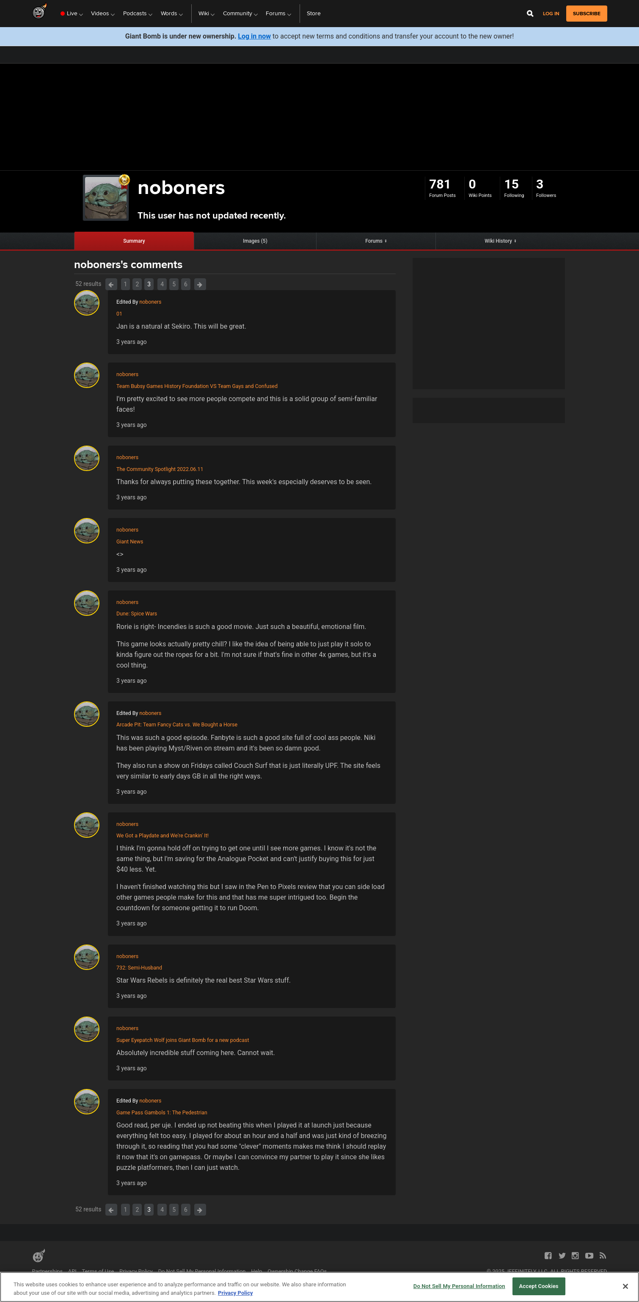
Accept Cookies (539, 1286)
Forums (374, 241)
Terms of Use (98, 1271)
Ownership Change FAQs (297, 1271)
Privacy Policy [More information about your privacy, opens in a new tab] (235, 1293)
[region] (319, 1287)
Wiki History (498, 241)
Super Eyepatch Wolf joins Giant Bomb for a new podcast (182, 1040)
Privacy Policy (136, 1271)
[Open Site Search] (530, 13)
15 (511, 184)
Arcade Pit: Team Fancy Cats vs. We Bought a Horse (176, 724)
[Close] (625, 1286)
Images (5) (255, 241)
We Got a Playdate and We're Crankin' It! (162, 835)
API (72, 1271)
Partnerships (47, 1271)
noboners (150, 302)
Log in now (254, 36)
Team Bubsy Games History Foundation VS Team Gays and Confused (197, 386)
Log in (551, 14)
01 (119, 313)
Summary (134, 241)
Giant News (129, 541)
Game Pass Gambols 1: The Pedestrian (161, 1112)
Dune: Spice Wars (136, 613)
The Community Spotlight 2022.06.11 (160, 469)
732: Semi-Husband (139, 967)
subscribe (586, 13)
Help (256, 1271)
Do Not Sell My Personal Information (202, 1271)
